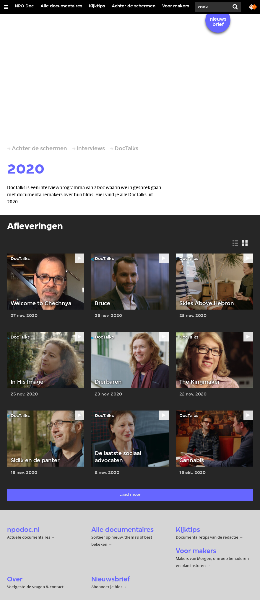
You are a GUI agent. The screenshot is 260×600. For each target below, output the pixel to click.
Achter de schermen (133, 6)
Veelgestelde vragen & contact (35, 586)
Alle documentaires (61, 6)
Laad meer (130, 495)
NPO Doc (24, 6)
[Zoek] (211, 7)
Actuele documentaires (28, 537)
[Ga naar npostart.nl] (253, 6)
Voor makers (175, 6)
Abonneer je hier (107, 586)
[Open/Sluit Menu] (6, 7)
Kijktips (97, 6)
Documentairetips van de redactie (207, 537)
